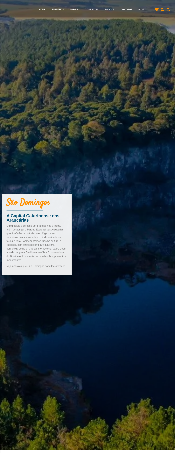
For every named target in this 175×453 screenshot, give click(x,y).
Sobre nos (58, 9)
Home (42, 9)
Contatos (126, 9)
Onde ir (74, 9)
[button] (168, 10)
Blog (141, 9)
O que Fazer (91, 9)
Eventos (109, 9)
